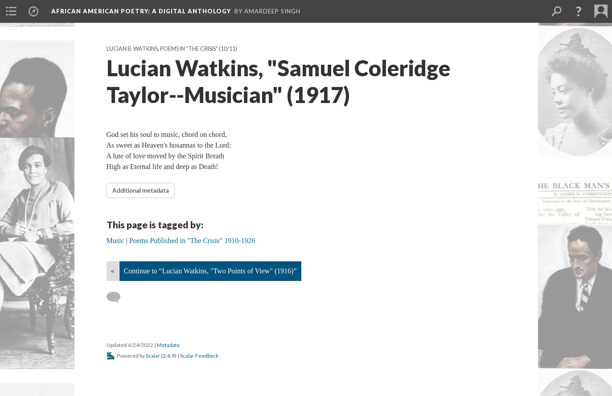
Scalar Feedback (199, 355)
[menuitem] (11, 11)
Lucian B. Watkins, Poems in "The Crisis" (162, 48)
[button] (578, 11)
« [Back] (113, 271)
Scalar (153, 355)
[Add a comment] (117, 297)
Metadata (168, 345)
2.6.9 (169, 355)
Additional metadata (140, 190)
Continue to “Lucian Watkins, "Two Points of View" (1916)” (210, 271)
